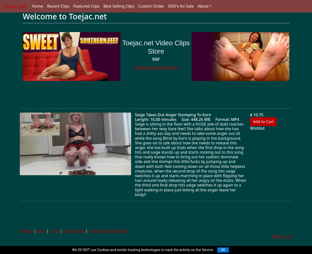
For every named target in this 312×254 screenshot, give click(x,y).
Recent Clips (58, 6)
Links (54, 230)
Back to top (281, 236)
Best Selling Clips (118, 6)
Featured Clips (86, 6)
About (203, 6)
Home (37, 6)
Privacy (26, 230)
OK (223, 250)
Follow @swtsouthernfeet (156, 68)
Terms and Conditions (109, 230)
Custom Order (151, 6)
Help (41, 230)
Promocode (73, 230)
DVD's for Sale (181, 6)
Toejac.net (14, 6)
